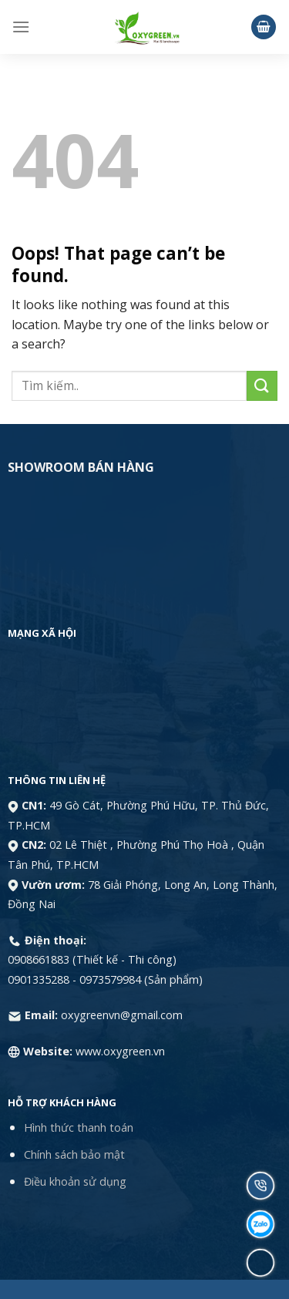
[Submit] (262, 386)
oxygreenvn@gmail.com (122, 1015)
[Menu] (21, 26)
